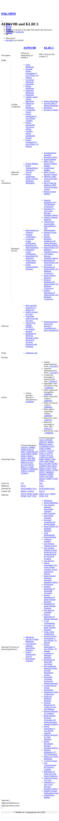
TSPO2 (42, 476)
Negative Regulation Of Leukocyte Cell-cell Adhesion (50, 706)
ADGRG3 (25, 447)
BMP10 (51, 442)
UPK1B (42, 479)
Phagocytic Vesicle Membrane (30, 105)
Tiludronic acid (31, 353)
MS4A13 (42, 468)
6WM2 (29, 494)
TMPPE (50, 474)
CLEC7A (42, 453)
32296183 (19, 32)
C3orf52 (49, 444)
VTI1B (55, 479)
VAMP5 (49, 479)
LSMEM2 (43, 466)
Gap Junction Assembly (49, 611)
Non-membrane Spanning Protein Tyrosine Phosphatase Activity (50, 670)
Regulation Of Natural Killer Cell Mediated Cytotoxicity (51, 270)
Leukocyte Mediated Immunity (48, 698)
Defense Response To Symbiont (51, 712)
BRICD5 (42, 444)
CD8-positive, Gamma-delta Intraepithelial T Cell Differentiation (50, 226)
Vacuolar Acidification (31, 236)
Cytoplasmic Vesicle (30, 111)
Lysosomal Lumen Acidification (31, 241)
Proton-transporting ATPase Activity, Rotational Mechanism (32, 178)
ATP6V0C (43, 442)
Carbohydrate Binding (49, 169)
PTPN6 (55, 470)
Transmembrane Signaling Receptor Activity (50, 155)
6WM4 (23, 496)
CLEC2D (50, 451)
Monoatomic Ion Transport (32, 231)
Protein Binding (32, 164)
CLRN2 (50, 453)
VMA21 (24, 471)
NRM (23, 462)
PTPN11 (48, 470)
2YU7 (47, 494)
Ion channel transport (30, 330)
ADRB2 (32, 447)
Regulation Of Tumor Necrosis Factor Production (51, 774)
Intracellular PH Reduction (32, 257)
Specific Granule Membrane (32, 640)
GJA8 (23, 454)
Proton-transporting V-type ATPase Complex (31, 117)
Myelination (48, 584)
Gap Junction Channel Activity (50, 545)
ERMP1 (47, 459)
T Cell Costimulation (49, 622)
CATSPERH (44, 446)
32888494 (49, 388)
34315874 (54, 366)
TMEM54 (43, 474)
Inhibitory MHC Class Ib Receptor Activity (51, 179)
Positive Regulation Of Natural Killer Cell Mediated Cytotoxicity (51, 295)
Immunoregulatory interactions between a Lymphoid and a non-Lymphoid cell (51, 326)
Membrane (30, 95)
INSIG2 (24, 456)
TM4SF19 (25, 469)
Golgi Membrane (30, 66)
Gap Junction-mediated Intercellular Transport (31, 647)
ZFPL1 (41, 481)
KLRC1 (49, 47)
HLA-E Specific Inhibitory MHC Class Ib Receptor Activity (51, 186)
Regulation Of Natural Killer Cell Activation (51, 262)
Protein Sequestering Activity (31, 654)
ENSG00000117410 (28, 489)
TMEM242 (33, 469)
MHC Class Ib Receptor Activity (50, 173)
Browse (9, 27)
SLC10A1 (29, 462)
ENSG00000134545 (47, 489)
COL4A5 (30, 450)
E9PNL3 (24, 491)
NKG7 (49, 468)
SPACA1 (24, 467)
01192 (41, 486)
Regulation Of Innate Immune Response (50, 606)
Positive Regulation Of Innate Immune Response (50, 598)
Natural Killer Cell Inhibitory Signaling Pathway (51, 250)
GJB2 (53, 459)
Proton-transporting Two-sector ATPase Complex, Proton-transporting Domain (30, 130)
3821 (41, 483)
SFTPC (42, 472)
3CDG (41, 496)
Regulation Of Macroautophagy (32, 246)
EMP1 (23, 452)
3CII (46, 496)
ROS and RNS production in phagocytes (31, 308)
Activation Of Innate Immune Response (50, 627)
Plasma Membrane (30, 87)
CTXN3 (42, 455)
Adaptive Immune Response (51, 218)
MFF (29, 458)
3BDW (53, 494)
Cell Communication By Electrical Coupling (50, 766)
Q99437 (31, 491)
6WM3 (35, 494)
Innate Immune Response (50, 276)
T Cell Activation (50, 761)
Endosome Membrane (30, 91)
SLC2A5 (24, 465)
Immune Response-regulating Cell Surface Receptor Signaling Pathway (51, 241)
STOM (31, 467)
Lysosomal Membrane (30, 81)
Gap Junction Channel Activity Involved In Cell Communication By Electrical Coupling (50, 553)
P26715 (42, 491)
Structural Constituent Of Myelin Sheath (49, 522)
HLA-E (42, 464)
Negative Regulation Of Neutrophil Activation (49, 590)
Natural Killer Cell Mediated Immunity (51, 528)
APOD (23, 450)
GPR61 (34, 454)
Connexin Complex (47, 540)
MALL (54, 466)
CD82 (41, 448)
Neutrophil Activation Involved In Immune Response (51, 680)
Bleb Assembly (50, 513)
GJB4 (41, 461)
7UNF (34, 496)
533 (22, 483)
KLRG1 (55, 464)
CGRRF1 (47, 448)
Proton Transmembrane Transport (32, 267)
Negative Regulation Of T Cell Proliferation (50, 752)
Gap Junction (49, 561)
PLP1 (54, 468)
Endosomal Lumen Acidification (31, 252)
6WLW (23, 494)
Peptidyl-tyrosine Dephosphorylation (51, 792)
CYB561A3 (43, 457)
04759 (23, 486)
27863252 (53, 381)
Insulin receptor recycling (32, 313)
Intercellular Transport (30, 660)
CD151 (52, 446)
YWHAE (31, 471)
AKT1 (41, 440)
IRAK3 (30, 456)
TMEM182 (49, 472)
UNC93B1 (49, 476)
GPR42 (28, 454)
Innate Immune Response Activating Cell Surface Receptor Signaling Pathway (51, 720)
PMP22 (42, 470)
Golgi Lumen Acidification (31, 261)
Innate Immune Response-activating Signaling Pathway (51, 579)
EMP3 (41, 459)
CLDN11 (42, 451)
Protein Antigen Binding (50, 193)
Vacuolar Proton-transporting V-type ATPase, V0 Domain (32, 73)
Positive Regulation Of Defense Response (51, 617)
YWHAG (24, 473)
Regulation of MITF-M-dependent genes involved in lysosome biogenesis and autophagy (32, 340)
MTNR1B (31, 460)
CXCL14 (49, 455)
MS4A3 (24, 460)
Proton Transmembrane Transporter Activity (32, 169)
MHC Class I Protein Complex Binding (50, 163)
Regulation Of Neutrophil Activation (49, 662)
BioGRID (9, 40)
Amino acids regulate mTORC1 (30, 325)
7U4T (29, 496)
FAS (36, 452)
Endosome (30, 84)
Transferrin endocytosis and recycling (32, 318)
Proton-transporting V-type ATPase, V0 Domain (32, 143)
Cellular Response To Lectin (51, 779)
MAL (49, 466)
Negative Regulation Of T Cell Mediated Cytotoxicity (50, 203)
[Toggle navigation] (2, 21)
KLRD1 (48, 464)
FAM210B (30, 452)
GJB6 (46, 461)
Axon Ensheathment (49, 534)
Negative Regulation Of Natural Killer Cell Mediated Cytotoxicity (51, 284)
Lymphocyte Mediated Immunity (48, 655)
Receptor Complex (51, 110)
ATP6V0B (29, 47)
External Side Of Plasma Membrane (51, 104)
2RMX (41, 494)
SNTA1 (31, 465)
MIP (33, 458)
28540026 (29, 402)
